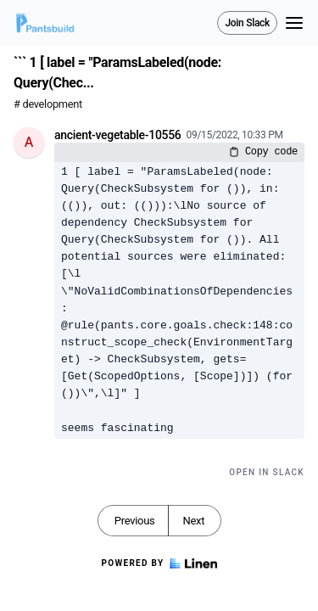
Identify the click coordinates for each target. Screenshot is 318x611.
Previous (134, 520)
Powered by (158, 563)
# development (48, 104)
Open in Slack (266, 472)
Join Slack (247, 23)
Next (193, 520)
